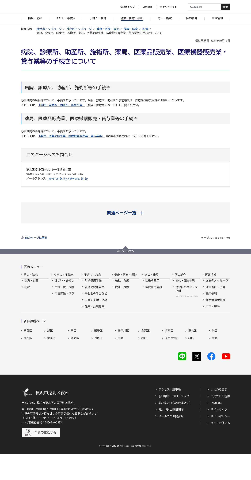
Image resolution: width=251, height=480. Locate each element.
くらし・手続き (63, 274)
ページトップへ (125, 251)
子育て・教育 (92, 274)
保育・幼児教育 (94, 309)
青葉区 (28, 355)
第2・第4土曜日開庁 (171, 436)
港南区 (169, 355)
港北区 (192, 355)
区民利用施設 (153, 290)
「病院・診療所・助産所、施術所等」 (61, 105)
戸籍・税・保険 (64, 290)
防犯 (27, 290)
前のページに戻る (36, 237)
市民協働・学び (64, 296)
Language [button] (147, 7)
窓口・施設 (152, 274)
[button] (125, 213)
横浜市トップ (127, 7)
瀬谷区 (28, 363)
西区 (144, 363)
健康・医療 (131, 28)
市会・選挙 (213, 309)
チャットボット (168, 7)
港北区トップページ (79, 28)
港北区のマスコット (187, 309)
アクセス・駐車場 (169, 416)
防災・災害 (31, 283)
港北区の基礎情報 (187, 300)
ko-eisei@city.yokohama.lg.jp (68, 178)
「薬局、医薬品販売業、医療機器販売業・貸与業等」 (71, 136)
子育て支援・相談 (96, 303)
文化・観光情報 (185, 283)
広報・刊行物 (214, 322)
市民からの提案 (220, 422)
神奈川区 (123, 355)
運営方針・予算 (215, 290)
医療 (145, 28)
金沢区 (145, 355)
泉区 (73, 355)
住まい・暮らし (64, 283)
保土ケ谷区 (172, 363)
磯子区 (98, 355)
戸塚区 (98, 363)
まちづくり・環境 (66, 303)
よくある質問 (219, 416)
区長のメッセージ (217, 283)
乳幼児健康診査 (94, 290)
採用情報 (211, 296)
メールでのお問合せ (171, 442)
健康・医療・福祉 (108, 28)
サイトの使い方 (220, 449)
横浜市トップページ (49, 28)
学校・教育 (92, 329)
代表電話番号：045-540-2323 (43, 448)
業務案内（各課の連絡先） (175, 429)
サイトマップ (219, 436)
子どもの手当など (96, 296)
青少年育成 (92, 322)
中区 (120, 363)
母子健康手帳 (93, 283)
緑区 (191, 363)
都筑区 (51, 363)
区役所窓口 (152, 283)
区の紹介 (180, 274)
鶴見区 (75, 363)
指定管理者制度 (215, 303)
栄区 (214, 355)
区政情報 (210, 274)
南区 (214, 363)
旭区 (50, 355)
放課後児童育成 (94, 316)
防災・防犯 (31, 274)
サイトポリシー (220, 442)
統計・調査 (213, 316)
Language (216, 429)
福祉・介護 (122, 283)
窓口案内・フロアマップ (173, 422)
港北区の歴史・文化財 (187, 292)
